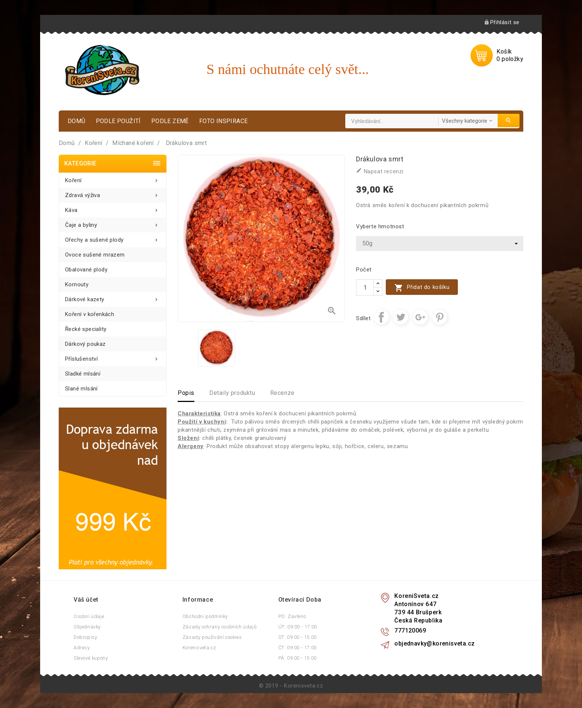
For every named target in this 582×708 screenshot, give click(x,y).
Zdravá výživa (112, 193)
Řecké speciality (85, 329)
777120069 (410, 630)
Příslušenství (112, 356)
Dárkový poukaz (85, 344)
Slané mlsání (81, 388)
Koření (112, 178)
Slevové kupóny (91, 658)
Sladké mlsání (82, 373)
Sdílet (381, 317)
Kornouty (76, 284)
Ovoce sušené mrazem (95, 254)
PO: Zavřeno (292, 616)
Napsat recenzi (380, 171)
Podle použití (118, 121)
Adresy (82, 647)
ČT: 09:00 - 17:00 (297, 647)
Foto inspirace (223, 121)
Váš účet (86, 599)
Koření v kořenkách (89, 314)
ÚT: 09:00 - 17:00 (297, 627)
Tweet (400, 317)
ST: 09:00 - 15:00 (297, 637)
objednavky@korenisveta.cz (434, 643)
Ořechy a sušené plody (112, 237)
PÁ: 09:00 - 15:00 (297, 658)
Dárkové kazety (112, 297)
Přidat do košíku (421, 287)
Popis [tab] (186, 392)
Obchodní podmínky (205, 616)
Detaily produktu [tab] (232, 392)
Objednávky (87, 627)
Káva (112, 208)
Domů (76, 121)
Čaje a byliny (112, 223)
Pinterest (439, 317)
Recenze (282, 392)
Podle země (170, 121)
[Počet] (365, 287)
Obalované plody (86, 269)
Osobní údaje (89, 616)
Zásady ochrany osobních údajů (219, 627)
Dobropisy (85, 637)
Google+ (420, 317)
